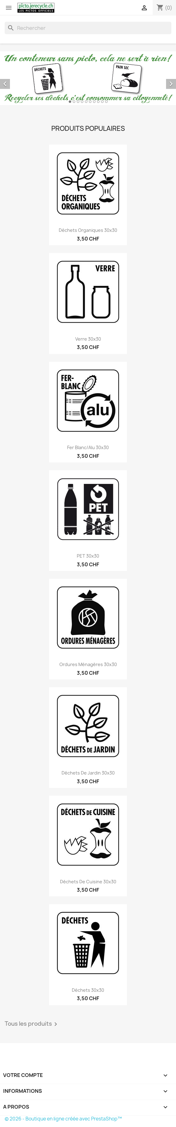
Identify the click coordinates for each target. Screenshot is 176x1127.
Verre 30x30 (88, 339)
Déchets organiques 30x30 (88, 230)
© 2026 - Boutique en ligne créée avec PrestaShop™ (63, 1119)
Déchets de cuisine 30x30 (88, 882)
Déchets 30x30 (88, 990)
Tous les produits (32, 1024)
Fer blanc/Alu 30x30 (88, 447)
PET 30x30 (88, 556)
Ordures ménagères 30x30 (88, 664)
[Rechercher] (88, 28)
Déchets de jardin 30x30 (88, 773)
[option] (88, 78)
